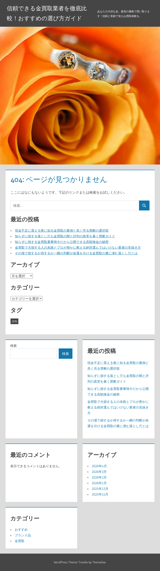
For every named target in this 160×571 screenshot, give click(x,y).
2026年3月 (99, 472)
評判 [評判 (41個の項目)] (14, 321)
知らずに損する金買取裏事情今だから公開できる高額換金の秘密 (62, 242)
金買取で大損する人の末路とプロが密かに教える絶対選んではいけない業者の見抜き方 (78, 247)
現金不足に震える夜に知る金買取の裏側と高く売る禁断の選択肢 (62, 230)
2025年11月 (100, 494)
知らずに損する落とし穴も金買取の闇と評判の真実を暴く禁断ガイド (65, 236)
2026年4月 (99, 466)
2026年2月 (99, 477)
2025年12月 (100, 489)
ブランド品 (23, 535)
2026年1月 (99, 483)
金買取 (19, 541)
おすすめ (21, 529)
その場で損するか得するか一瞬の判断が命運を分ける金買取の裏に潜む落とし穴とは (76, 253)
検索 (13, 346)
